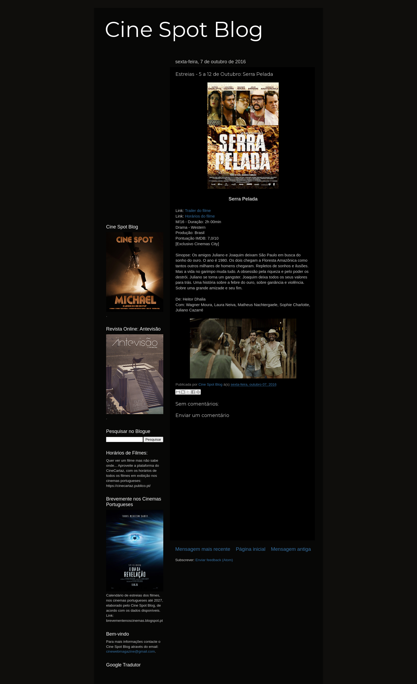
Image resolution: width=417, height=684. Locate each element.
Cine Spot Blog (184, 29)
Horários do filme (200, 216)
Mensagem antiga (291, 549)
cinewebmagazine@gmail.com (130, 651)
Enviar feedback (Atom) (214, 560)
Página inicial (250, 549)
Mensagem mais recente (202, 549)
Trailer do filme (198, 210)
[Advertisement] (134, 136)
